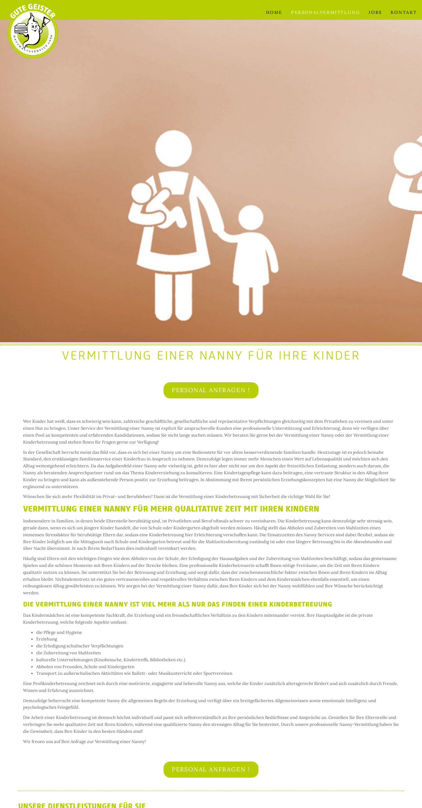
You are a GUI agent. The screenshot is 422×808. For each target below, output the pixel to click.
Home (274, 12)
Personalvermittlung (325, 12)
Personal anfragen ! (211, 390)
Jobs (375, 12)
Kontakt (404, 12)
